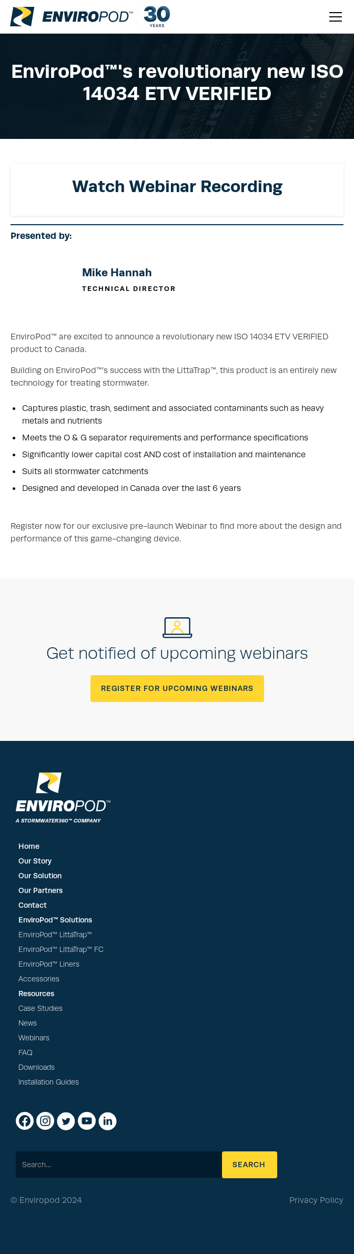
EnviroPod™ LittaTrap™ (55, 935)
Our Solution (40, 875)
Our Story (35, 861)
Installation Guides (48, 1082)
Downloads (36, 1067)
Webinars (33, 1038)
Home (28, 846)
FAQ (25, 1053)
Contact (32, 905)
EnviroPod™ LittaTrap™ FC (61, 950)
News (27, 1023)
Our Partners (40, 890)
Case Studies (40, 1008)
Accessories (38, 979)
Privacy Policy (316, 1200)
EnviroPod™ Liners (48, 964)
